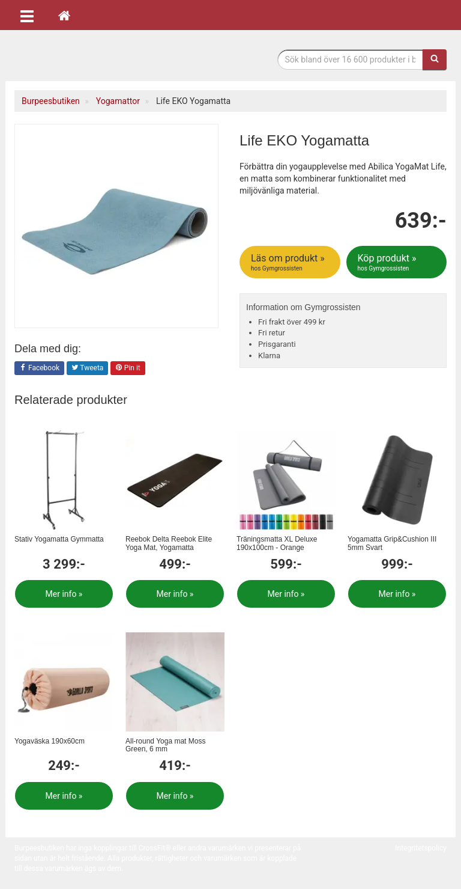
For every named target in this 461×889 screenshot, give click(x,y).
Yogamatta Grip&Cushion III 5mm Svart (392, 543)
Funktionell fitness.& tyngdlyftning (110, 58)
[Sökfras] (350, 59)
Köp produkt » (398, 262)
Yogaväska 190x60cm (49, 741)
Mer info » (64, 594)
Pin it (127, 368)
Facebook (39, 368)
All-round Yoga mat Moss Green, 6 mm (165, 745)
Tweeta (87, 368)
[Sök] (435, 59)
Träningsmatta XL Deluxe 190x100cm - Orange (277, 543)
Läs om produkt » (291, 262)
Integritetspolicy (421, 848)
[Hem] (64, 15)
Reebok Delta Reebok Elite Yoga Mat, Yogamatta (168, 543)
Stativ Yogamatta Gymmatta (59, 539)
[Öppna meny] (27, 15)
